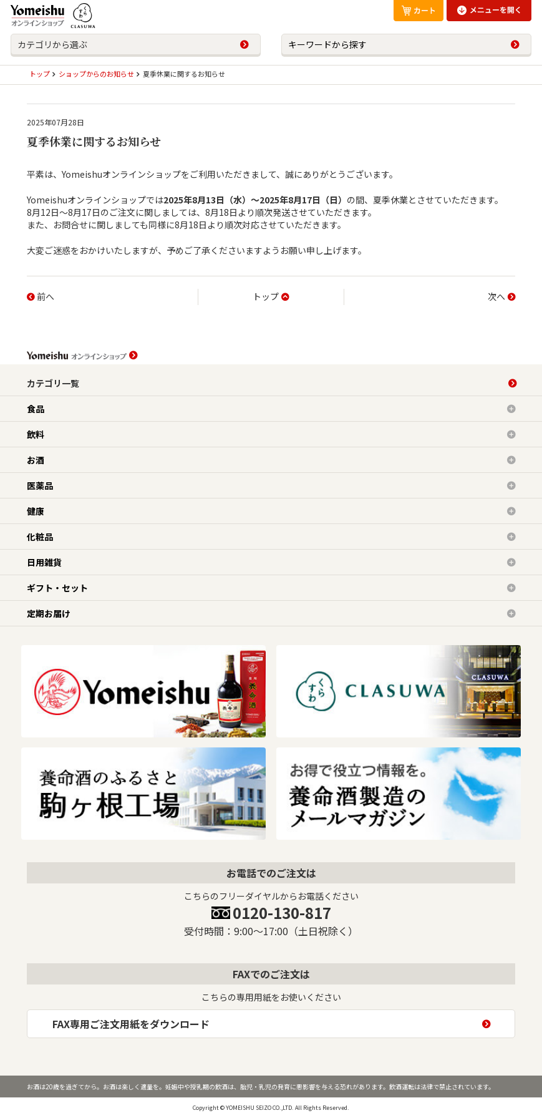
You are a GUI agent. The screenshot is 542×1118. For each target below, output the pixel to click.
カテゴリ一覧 (53, 383)
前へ (45, 296)
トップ (266, 296)
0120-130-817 (282, 912)
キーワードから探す (327, 44)
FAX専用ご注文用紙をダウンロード (131, 1023)
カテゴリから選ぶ (52, 44)
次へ (496, 296)
